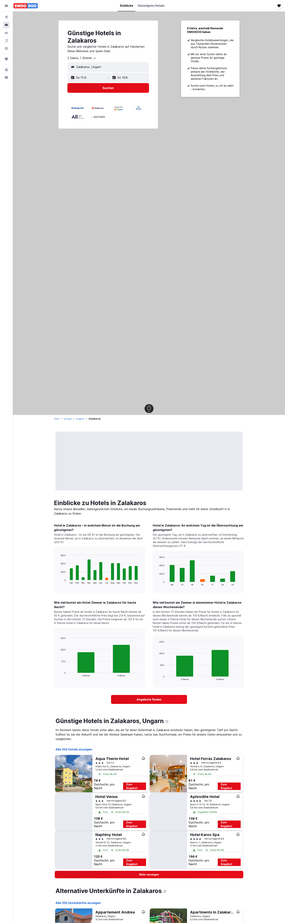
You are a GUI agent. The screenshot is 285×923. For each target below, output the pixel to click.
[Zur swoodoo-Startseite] (25, 5)
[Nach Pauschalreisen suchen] (6, 40)
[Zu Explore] (6, 48)
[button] (6, 6)
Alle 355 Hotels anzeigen (74, 749)
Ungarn (80, 418)
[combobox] (81, 58)
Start (56, 418)
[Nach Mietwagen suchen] (6, 33)
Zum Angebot (131, 786)
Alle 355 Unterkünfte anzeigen (78, 903)
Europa (68, 418)
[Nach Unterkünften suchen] (6, 25)
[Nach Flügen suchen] (6, 17)
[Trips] (6, 59)
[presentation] (167, 721)
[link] (149, 699)
